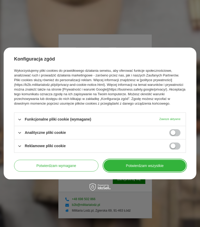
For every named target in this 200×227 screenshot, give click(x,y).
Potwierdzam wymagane (56, 166)
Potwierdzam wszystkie (145, 166)
